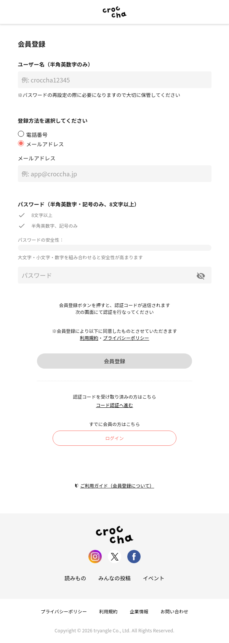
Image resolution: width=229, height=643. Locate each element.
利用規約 (89, 337)
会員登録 (114, 361)
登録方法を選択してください (53, 120)
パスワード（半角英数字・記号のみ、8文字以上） (79, 204)
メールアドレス (37, 158)
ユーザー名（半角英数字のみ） (55, 64)
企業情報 (139, 611)
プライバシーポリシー (126, 337)
